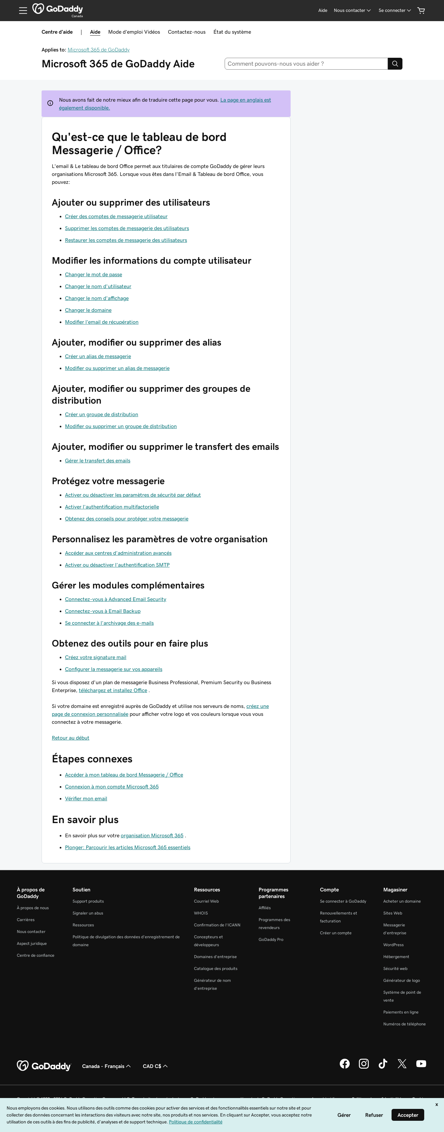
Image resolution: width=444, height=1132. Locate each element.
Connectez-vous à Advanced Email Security (115, 599)
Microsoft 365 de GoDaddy (99, 49)
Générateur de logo (401, 980)
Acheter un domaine (402, 901)
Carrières (26, 919)
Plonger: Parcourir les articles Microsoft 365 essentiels (127, 847)
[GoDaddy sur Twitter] (402, 1067)
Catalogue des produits (216, 968)
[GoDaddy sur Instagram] (364, 1067)
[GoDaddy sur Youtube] (421, 1067)
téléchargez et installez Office (113, 690)
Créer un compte (336, 933)
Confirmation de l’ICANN (217, 925)
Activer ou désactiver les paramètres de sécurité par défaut (133, 494)
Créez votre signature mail (95, 657)
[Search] (395, 64)
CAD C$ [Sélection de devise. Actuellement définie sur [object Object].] (156, 1066)
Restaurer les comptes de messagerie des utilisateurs (126, 240)
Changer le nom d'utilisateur (98, 286)
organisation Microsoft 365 (152, 835)
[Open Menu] (20, 10)
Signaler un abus (88, 913)
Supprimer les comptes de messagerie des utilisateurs (127, 228)
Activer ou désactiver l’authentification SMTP (117, 564)
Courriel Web (206, 901)
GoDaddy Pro (271, 939)
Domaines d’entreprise (215, 956)
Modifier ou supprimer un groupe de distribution (121, 426)
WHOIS (201, 913)
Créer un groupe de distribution (101, 414)
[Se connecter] (395, 10)
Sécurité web (395, 968)
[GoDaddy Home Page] (44, 1066)
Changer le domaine (88, 310)
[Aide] (323, 10)
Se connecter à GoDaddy (343, 901)
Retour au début (70, 737)
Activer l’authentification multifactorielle (112, 506)
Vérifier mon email (86, 798)
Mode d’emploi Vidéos (134, 31)
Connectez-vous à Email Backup (103, 611)
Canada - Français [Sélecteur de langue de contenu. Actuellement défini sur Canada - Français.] (107, 1066)
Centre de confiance (35, 955)
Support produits (88, 901)
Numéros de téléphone (404, 1024)
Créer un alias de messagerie (98, 356)
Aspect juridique (32, 943)
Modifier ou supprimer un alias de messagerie (117, 368)
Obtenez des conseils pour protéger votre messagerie (126, 518)
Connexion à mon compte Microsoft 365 (112, 786)
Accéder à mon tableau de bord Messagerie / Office (124, 774)
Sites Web (392, 913)
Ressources (83, 925)
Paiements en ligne (401, 1012)
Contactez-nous (187, 31)
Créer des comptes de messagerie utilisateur (116, 216)
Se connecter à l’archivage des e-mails (109, 622)
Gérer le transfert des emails (97, 460)
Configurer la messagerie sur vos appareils (113, 669)
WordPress (393, 945)
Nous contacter (31, 931)
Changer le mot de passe (93, 274)
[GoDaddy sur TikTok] (383, 1067)
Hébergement (396, 956)
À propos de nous (33, 908)
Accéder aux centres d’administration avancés (118, 552)
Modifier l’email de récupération (102, 321)
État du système (232, 31)
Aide (95, 31)
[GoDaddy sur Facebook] (345, 1067)
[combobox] (306, 64)
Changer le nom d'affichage (97, 298)
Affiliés (265, 908)
